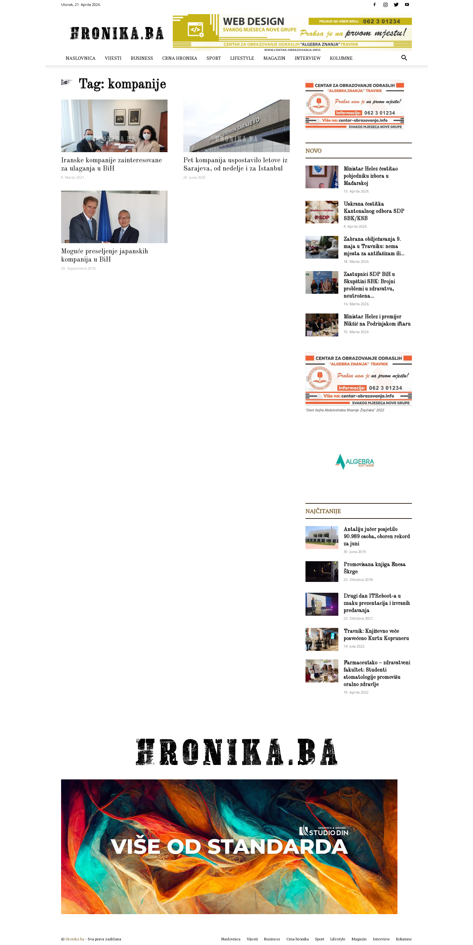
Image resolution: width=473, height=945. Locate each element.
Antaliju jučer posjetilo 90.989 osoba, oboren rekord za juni (377, 537)
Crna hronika (179, 58)
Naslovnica (81, 58)
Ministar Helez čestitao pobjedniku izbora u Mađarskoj (371, 176)
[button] (404, 59)
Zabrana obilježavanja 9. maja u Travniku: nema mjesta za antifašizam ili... (374, 247)
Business (142, 58)
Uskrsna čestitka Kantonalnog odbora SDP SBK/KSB (374, 211)
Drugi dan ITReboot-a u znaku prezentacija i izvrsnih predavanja (377, 603)
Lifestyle (242, 58)
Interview (308, 58)
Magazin (274, 58)
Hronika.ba (75, 938)
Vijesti (113, 58)
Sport (214, 58)
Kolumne (341, 58)
